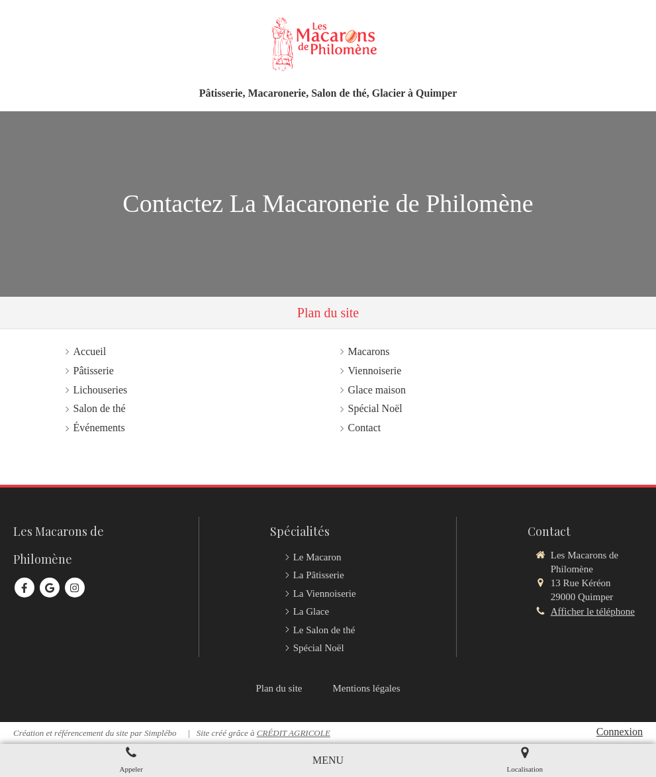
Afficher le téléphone (593, 611)
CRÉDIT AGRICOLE (293, 733)
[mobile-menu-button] (328, 761)
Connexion (619, 731)
